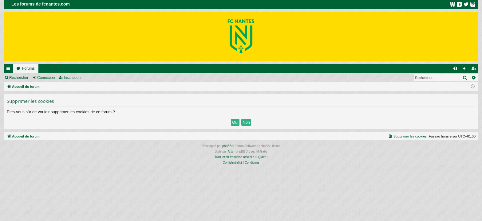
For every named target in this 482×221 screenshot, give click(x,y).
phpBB (226, 146)
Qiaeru (262, 157)
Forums (28, 68)
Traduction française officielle (234, 157)
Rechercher (18, 78)
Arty (230, 151)
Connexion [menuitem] (466, 69)
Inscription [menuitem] (475, 69)
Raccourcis (9, 69)
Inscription (72, 78)
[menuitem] (455, 68)
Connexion (46, 78)
